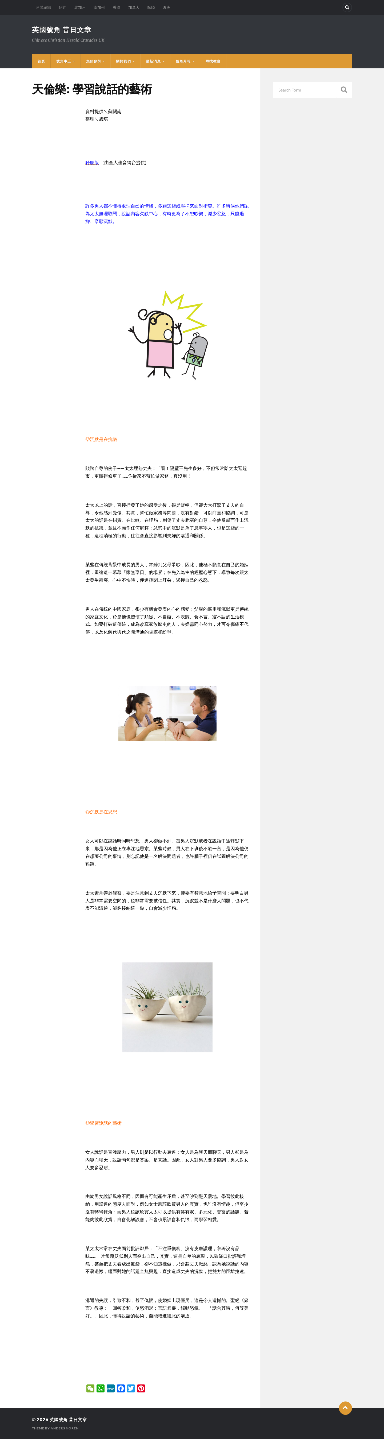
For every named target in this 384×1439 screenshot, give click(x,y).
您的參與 (93, 61)
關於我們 (123, 61)
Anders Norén (65, 1428)
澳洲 (166, 7)
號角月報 (183, 61)
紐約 (62, 7)
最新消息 (153, 61)
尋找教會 (213, 61)
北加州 (80, 7)
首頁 (41, 61)
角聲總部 (43, 7)
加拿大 (133, 7)
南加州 (99, 7)
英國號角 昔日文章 (63, 30)
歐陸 (151, 7)
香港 (116, 7)
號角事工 (63, 61)
